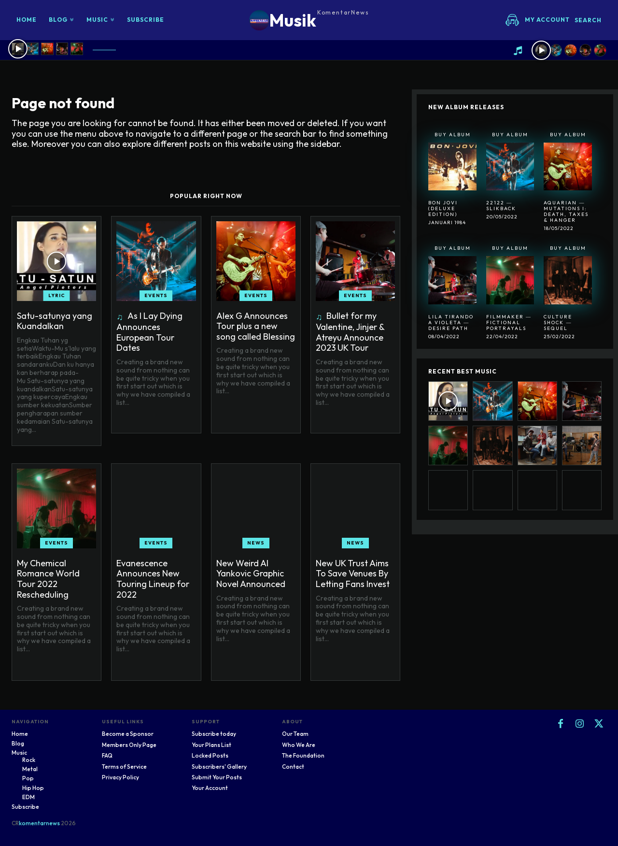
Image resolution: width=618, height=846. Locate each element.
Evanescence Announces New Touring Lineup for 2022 (152, 579)
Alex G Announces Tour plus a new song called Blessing (255, 326)
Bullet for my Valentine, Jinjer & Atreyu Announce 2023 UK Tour (350, 332)
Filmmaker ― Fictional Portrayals (509, 322)
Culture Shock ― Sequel (558, 322)
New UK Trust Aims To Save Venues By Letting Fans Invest (353, 573)
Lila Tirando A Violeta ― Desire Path (451, 322)
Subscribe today (214, 733)
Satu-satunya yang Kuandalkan (54, 321)
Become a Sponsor (128, 733)
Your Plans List (211, 744)
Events (156, 295)
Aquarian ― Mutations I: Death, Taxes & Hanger (566, 211)
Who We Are (298, 744)
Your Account (210, 787)
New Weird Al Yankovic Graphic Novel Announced (250, 573)
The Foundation (303, 755)
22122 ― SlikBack (501, 206)
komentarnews (39, 823)
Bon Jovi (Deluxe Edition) (443, 208)
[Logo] (309, 20)
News (256, 543)
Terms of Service (124, 766)
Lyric (56, 295)
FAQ (107, 755)
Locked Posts (210, 755)
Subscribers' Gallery (219, 766)
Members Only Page (129, 744)
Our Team (295, 733)
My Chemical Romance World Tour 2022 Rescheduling (48, 579)
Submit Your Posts (217, 777)
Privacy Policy (120, 777)
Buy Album (453, 134)
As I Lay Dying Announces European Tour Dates (149, 332)
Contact (293, 766)
